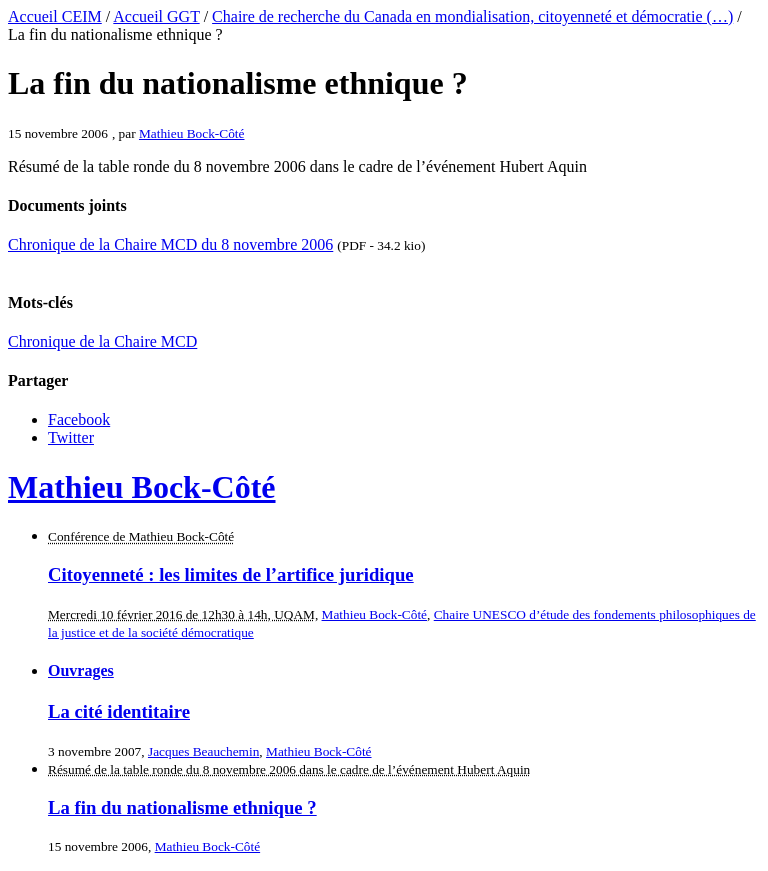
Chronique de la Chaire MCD (102, 341)
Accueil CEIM (55, 16)
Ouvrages (81, 670)
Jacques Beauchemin (203, 751)
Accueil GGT (156, 16)
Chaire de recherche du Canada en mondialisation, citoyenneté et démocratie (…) (472, 16)
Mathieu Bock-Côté (192, 133)
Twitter (71, 437)
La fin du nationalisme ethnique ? (182, 807)
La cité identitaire (119, 711)
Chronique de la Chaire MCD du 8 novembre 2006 (170, 244)
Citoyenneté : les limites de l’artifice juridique (231, 574)
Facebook (79, 419)
